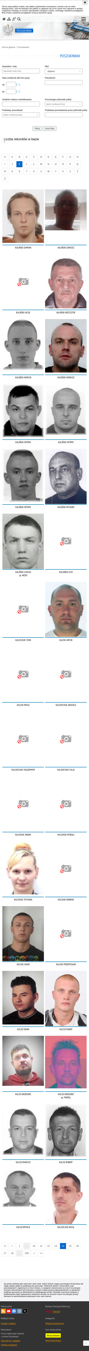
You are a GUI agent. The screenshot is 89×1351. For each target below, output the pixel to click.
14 (63, 1246)
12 (48, 1246)
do (3, 92)
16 (77, 1246)
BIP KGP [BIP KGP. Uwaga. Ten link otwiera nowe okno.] (57, 1311)
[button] (83, 19)
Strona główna (8, 47)
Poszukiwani (23, 47)
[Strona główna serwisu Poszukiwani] (4, 19)
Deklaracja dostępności (54, 1323)
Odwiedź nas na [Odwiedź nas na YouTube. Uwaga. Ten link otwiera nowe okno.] (8, 1311)
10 (34, 1246)
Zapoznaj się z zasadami (10, 1340)
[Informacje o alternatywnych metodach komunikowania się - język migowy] (14, 19)
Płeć (47, 66)
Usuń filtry (49, 128)
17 (5, 1253)
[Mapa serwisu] (9, 19)
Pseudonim (50, 78)
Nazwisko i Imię (9, 66)
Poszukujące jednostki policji (58, 99)
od (3, 85)
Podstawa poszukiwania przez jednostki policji (66, 110)
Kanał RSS (3, 1311)
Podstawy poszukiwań (12, 110)
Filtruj (37, 128)
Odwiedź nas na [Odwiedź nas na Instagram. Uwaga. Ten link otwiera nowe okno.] (19, 1311)
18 (12, 1253)
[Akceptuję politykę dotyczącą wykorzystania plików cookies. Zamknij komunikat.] (85, 2)
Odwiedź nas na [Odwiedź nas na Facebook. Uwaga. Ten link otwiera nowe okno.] (14, 1311)
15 (70, 1246)
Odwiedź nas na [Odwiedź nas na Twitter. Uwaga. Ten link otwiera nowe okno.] (24, 1311)
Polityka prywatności (9, 1344)
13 (55, 1246)
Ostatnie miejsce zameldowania (17, 99)
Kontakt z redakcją (8, 1323)
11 (41, 1246)
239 (27, 1253)
